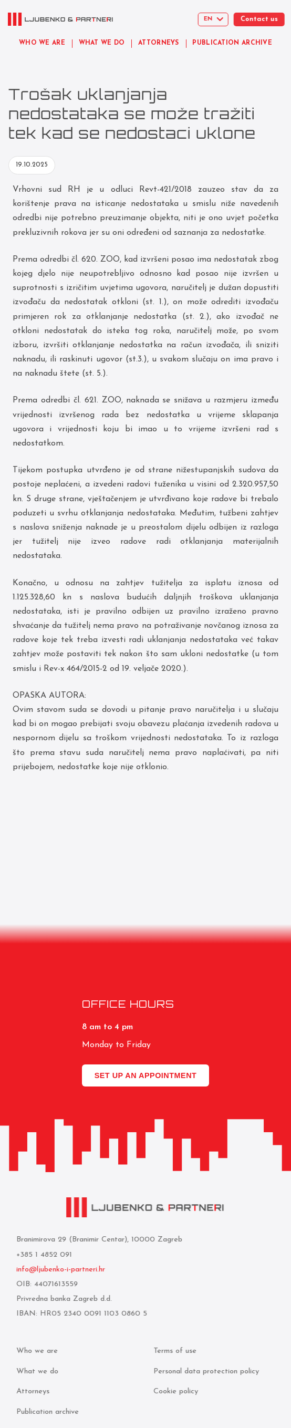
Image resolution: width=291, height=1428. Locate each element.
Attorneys (30, 1391)
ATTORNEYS (159, 43)
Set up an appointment (146, 1075)
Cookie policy (173, 1391)
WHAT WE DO (102, 43)
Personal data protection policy (203, 1371)
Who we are (34, 1351)
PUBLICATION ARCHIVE (234, 43)
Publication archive (45, 1412)
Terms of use (172, 1351)
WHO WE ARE (42, 43)
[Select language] (219, 19)
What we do (35, 1371)
